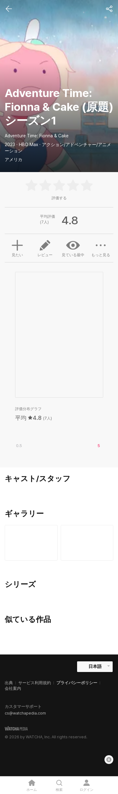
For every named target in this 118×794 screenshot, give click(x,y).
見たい (17, 247)
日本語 (95, 666)
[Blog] (108, 759)
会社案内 (13, 688)
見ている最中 (73, 247)
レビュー (45, 247)
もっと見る (100, 247)
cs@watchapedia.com (25, 713)
